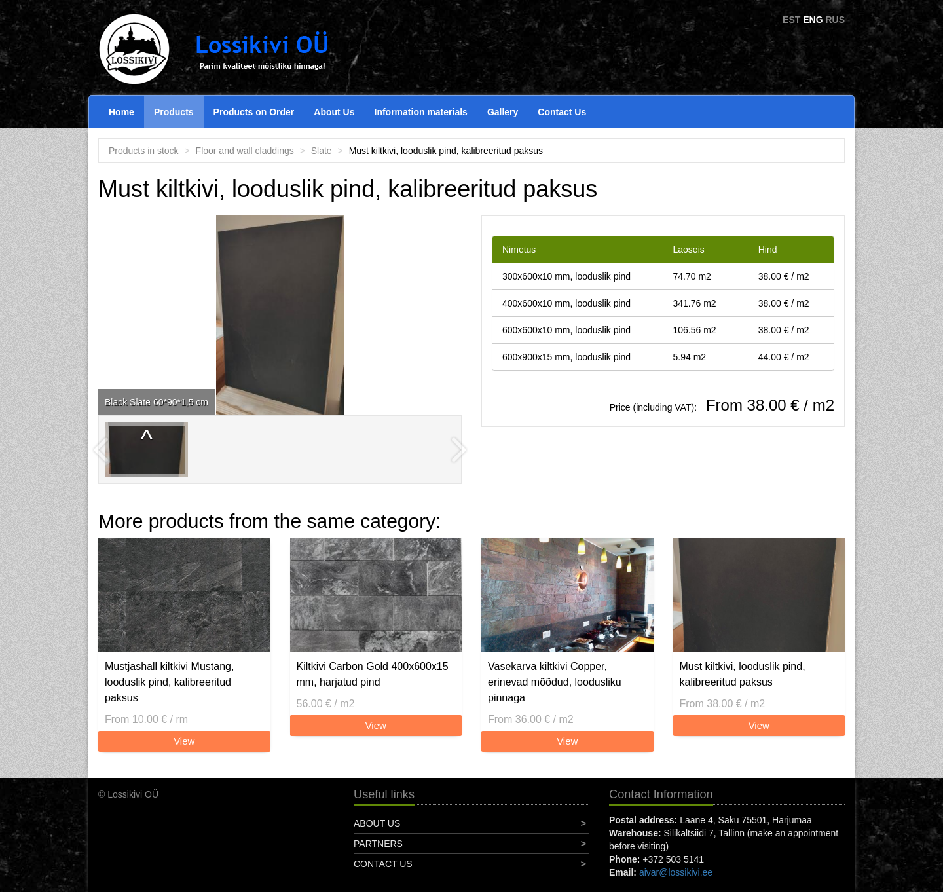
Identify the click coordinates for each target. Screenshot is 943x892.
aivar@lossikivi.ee (675, 872)
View (184, 741)
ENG (813, 19)
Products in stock (144, 150)
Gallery (502, 112)
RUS (835, 19)
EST (791, 19)
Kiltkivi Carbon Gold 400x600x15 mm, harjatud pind (373, 674)
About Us (334, 112)
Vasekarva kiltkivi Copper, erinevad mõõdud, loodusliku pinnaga (554, 682)
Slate (321, 150)
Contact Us (562, 112)
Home (121, 112)
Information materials (421, 112)
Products (174, 112)
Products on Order (254, 112)
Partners (378, 843)
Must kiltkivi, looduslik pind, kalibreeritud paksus (742, 674)
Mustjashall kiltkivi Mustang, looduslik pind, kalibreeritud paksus (169, 682)
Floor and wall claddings (245, 150)
